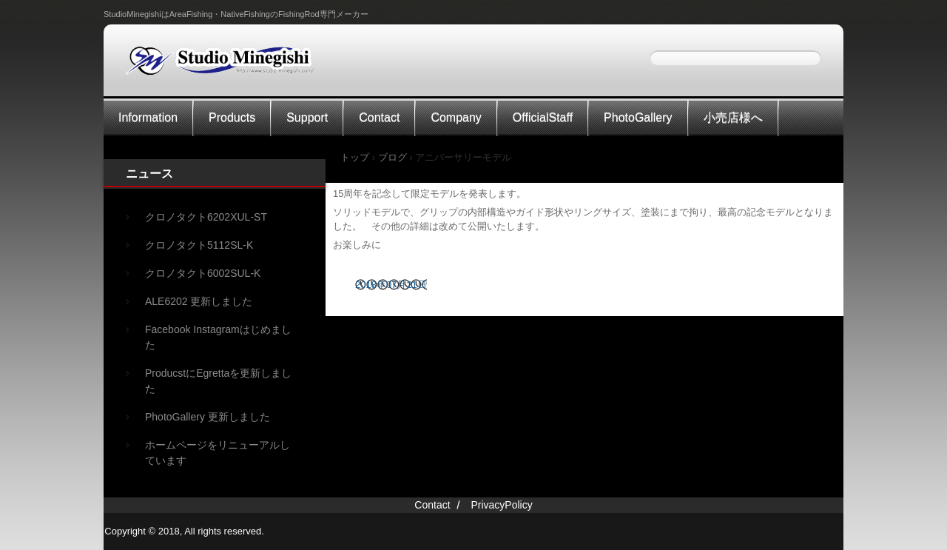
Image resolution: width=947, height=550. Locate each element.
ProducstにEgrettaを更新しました (218, 381)
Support (307, 117)
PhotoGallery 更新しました (207, 417)
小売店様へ (733, 117)
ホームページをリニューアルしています (217, 452)
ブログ (392, 157)
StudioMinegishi (229, 66)
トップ (354, 157)
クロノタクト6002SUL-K (202, 273)
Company (456, 117)
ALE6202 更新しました (199, 301)
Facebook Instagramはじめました (218, 337)
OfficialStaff (543, 117)
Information (148, 117)
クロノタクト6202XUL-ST (206, 217)
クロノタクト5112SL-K (199, 245)
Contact (379, 117)
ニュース (149, 173)
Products (232, 117)
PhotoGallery (638, 117)
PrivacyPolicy (501, 505)
